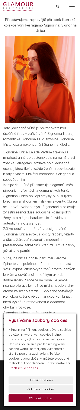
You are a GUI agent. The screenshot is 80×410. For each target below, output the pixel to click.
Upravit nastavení (41, 380)
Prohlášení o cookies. (24, 368)
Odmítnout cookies (40, 389)
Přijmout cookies (41, 398)
